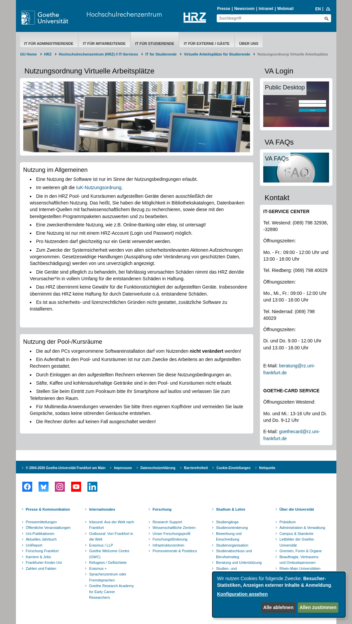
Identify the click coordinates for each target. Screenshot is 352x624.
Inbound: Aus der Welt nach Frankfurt (111, 525)
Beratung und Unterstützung (239, 562)
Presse (223, 8)
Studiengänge (227, 522)
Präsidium (288, 522)
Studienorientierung (232, 528)
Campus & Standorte (296, 534)
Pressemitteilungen (41, 522)
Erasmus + (98, 568)
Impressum (123, 468)
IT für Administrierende (48, 44)
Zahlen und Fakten (41, 568)
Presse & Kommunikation (48, 509)
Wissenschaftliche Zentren (174, 528)
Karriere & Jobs (38, 557)
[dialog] (278, 594)
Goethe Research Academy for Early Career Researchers (111, 591)
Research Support (167, 522)
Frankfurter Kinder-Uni (44, 562)
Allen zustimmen (317, 607)
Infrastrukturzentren (168, 545)
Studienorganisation (232, 545)
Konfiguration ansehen (242, 594)
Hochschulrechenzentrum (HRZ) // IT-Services (98, 54)
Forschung (162, 509)
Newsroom (244, 8)
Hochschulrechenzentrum (124, 14)
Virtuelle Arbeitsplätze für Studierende (217, 54)
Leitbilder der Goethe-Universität (297, 542)
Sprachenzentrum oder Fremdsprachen (107, 577)
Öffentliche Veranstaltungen (48, 528)
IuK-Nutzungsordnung (98, 187)
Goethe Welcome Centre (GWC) (109, 554)
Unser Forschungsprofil (171, 534)
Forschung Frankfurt (42, 551)
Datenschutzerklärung (158, 468)
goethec (287, 431)
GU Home (28, 54)
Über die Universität (297, 509)
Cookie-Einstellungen (233, 468)
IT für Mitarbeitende (104, 44)
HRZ (48, 54)
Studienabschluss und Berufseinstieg (234, 554)
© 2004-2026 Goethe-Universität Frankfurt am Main (66, 468)
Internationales (102, 509)
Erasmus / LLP (101, 545)
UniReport (34, 545)
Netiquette (267, 468)
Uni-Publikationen (40, 534)
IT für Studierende (154, 44)
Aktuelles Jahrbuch (41, 539)
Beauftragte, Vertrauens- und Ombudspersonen (299, 560)
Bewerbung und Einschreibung (229, 537)
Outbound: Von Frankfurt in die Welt (111, 537)
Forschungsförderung (170, 539)
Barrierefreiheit (196, 468)
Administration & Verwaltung (302, 528)
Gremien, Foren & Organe (301, 551)
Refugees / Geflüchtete (108, 562)
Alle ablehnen (278, 607)
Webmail (285, 8)
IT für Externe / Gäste (207, 44)
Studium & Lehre (230, 509)
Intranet (266, 8)
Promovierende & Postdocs (175, 551)
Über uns (248, 44)
